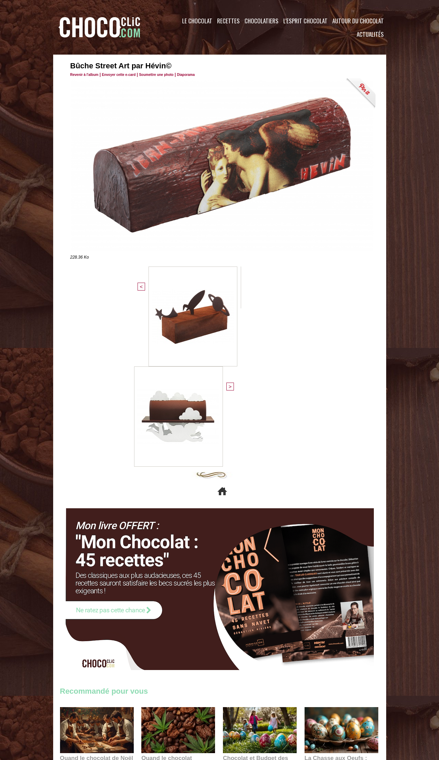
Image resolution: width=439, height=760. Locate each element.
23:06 (243, 628)
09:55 (189, 621)
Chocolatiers (261, 20)
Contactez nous (81, 718)
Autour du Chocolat (358, 20)
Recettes (228, 20)
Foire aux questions (325, 718)
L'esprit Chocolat (305, 20)
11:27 (83, 615)
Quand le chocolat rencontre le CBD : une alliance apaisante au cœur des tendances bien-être (177, 606)
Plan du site (239, 718)
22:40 (324, 621)
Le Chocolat (197, 20)
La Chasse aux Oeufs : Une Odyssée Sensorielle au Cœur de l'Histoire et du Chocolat (338, 606)
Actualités (370, 34)
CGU (151, 718)
